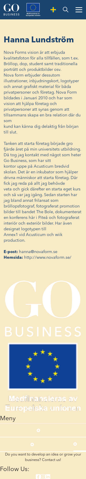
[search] (65, 10)
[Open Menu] (78, 9)
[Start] (11, 9)
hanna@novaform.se (38, 252)
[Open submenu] (38, 430)
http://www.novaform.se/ (47, 258)
